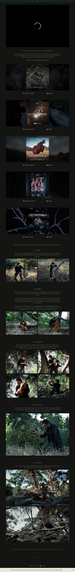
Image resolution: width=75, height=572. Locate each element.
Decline (60, 570)
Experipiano (24, 309)
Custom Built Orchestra (50, 306)
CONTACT (48, 1)
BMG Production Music (43, 60)
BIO (42, 1)
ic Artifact (47, 51)
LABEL (37, 1)
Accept (57, 570)
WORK (32, 1)
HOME (26, 1)
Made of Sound (38, 306)
